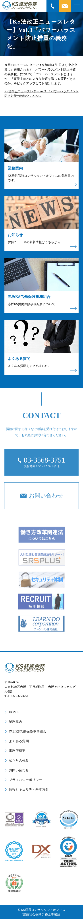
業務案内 (15, 722)
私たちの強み (19, 760)
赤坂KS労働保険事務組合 (27, 731)
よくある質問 (19, 741)
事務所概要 (17, 751)
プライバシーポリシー (25, 780)
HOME (14, 712)
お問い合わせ (19, 770)
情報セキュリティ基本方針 (29, 789)
